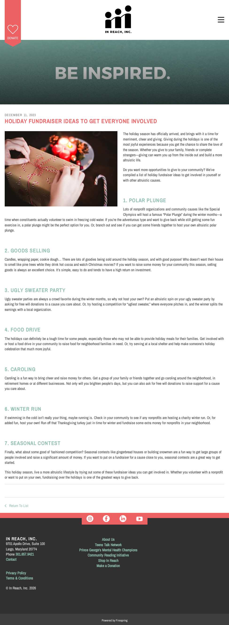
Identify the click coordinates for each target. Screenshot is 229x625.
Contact (11, 559)
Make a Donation (108, 565)
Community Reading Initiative (108, 555)
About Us (108, 539)
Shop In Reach (108, 560)
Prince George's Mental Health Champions (108, 550)
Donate (12, 38)
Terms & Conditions (19, 578)
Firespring (122, 620)
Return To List (18, 505)
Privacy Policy (16, 572)
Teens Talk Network (108, 544)
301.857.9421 (25, 554)
